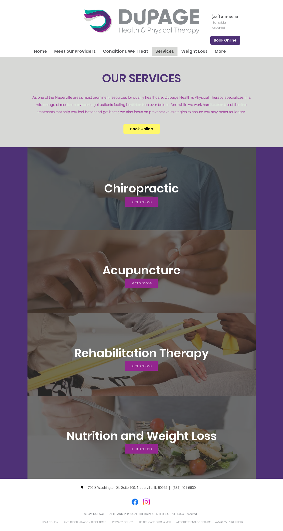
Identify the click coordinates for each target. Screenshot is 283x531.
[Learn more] (141, 202)
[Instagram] (146, 502)
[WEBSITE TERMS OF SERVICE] (193, 522)
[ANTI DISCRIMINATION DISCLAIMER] (85, 522)
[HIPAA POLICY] (49, 522)
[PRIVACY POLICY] (122, 522)
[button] (75, 51)
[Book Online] (225, 40)
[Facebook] (135, 502)
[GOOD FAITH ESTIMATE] (229, 522)
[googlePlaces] (82, 487)
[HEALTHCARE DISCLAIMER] (155, 522)
